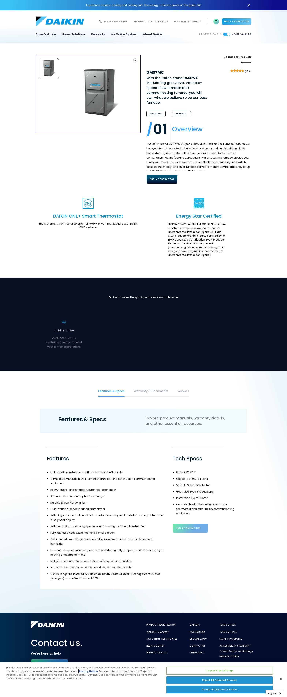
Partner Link (197, 632)
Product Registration (151, 21)
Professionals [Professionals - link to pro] (210, 34)
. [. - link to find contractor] (71, 337)
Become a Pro (198, 639)
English (272, 693)
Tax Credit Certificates (161, 639)
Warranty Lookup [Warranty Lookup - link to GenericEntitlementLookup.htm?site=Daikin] (157, 632)
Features (156, 113)
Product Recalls (157, 652)
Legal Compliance (230, 639)
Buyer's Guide (46, 34)
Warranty (181, 113)
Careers (195, 625)
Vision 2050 (197, 652)
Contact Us (197, 646)
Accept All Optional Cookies (220, 689)
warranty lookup (188, 21)
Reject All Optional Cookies (219, 680)
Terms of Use (227, 625)
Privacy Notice (229, 656)
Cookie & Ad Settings (219, 670)
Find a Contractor (236, 21)
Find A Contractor (162, 179)
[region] (143, 679)
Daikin (194, 5)
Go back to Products (237, 57)
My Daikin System (124, 34)
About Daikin (152, 34)
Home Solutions (73, 34)
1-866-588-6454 (116, 21)
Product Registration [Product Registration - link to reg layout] (161, 625)
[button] (216, 21)
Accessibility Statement (235, 646)
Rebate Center (155, 646)
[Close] (281, 679)
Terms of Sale (228, 632)
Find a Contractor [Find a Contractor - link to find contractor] (188, 528)
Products (98, 34)
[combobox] (274, 693)
